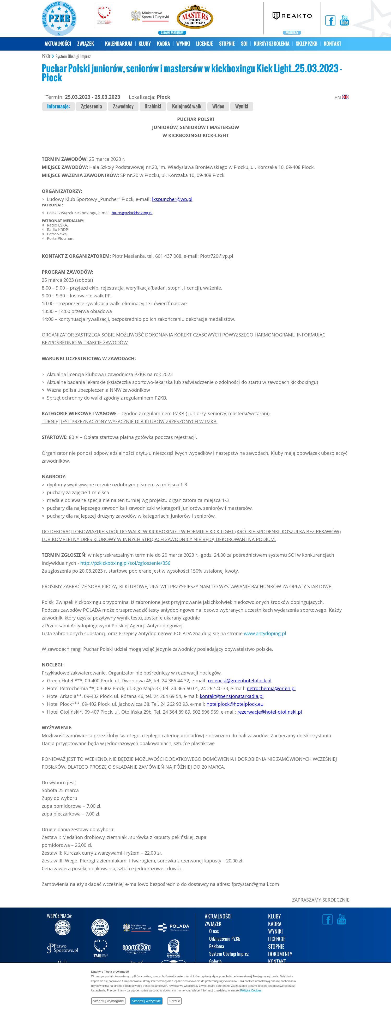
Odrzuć (174, 1001)
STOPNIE (227, 43)
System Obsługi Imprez (73, 56)
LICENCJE (204, 43)
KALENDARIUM (118, 43)
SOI (244, 43)
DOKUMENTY (280, 955)
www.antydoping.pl (265, 633)
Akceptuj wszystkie (146, 1001)
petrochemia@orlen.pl (271, 688)
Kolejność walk (186, 106)
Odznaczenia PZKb (224, 939)
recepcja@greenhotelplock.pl (240, 680)
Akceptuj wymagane (108, 1001)
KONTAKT (332, 43)
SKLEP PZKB (306, 43)
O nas (214, 931)
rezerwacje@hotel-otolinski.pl (269, 712)
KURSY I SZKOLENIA (272, 43)
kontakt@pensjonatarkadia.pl (232, 696)
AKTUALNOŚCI (58, 43)
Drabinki (153, 106)
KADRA (163, 43)
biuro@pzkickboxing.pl (132, 212)
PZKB (46, 56)
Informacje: (58, 106)
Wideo (218, 106)
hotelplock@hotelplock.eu (235, 704)
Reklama (216, 946)
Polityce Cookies (250, 990)
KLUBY (145, 43)
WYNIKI (183, 43)
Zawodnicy (123, 106)
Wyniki (241, 106)
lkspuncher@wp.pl (172, 199)
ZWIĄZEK (85, 43)
